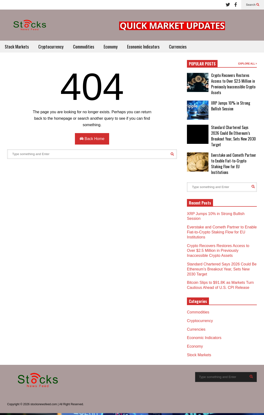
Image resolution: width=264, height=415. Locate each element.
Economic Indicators (143, 46)
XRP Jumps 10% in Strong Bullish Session (230, 106)
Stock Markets (17, 46)
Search (252, 4)
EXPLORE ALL (247, 63)
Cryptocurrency (50, 46)
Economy (111, 46)
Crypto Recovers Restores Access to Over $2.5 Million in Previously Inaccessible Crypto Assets (233, 83)
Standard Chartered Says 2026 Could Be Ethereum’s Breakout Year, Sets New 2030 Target (233, 135)
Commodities (83, 46)
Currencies (177, 46)
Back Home (92, 139)
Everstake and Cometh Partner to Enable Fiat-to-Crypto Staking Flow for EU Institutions (233, 163)
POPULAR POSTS (202, 64)
